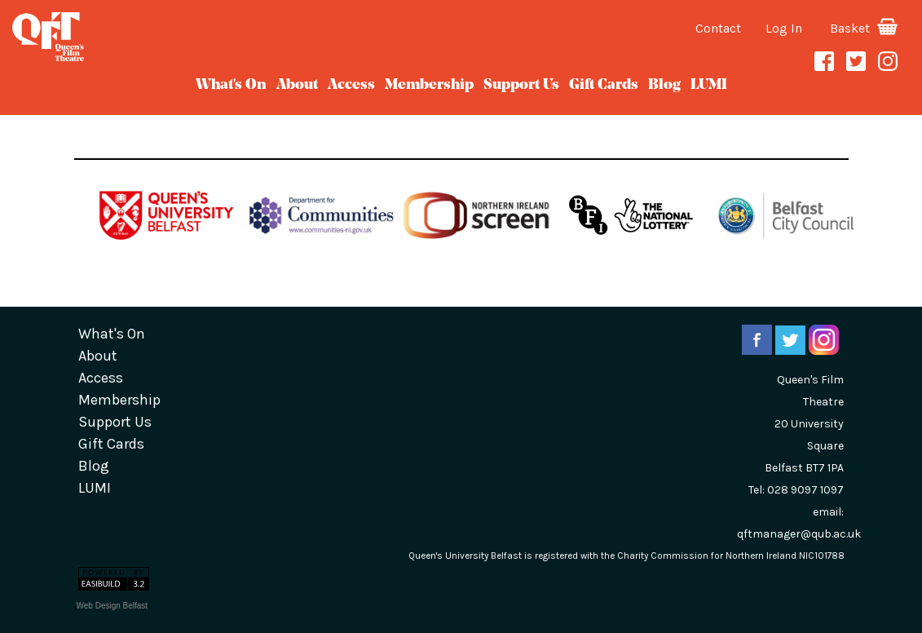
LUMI (708, 85)
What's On (231, 85)
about (297, 85)
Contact (718, 28)
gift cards (603, 85)
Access (351, 85)
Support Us (521, 85)
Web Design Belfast (112, 605)
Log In (783, 28)
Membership (429, 85)
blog (664, 85)
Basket (864, 28)
